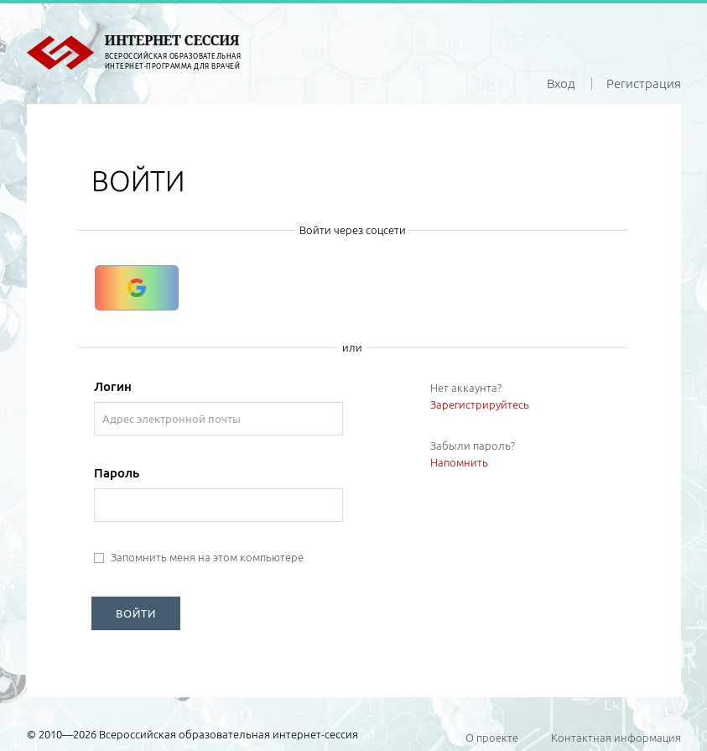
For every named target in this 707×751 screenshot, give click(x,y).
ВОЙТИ (136, 613)
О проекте (491, 737)
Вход (561, 83)
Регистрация (643, 83)
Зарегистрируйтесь (479, 404)
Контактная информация (616, 737)
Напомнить (459, 462)
